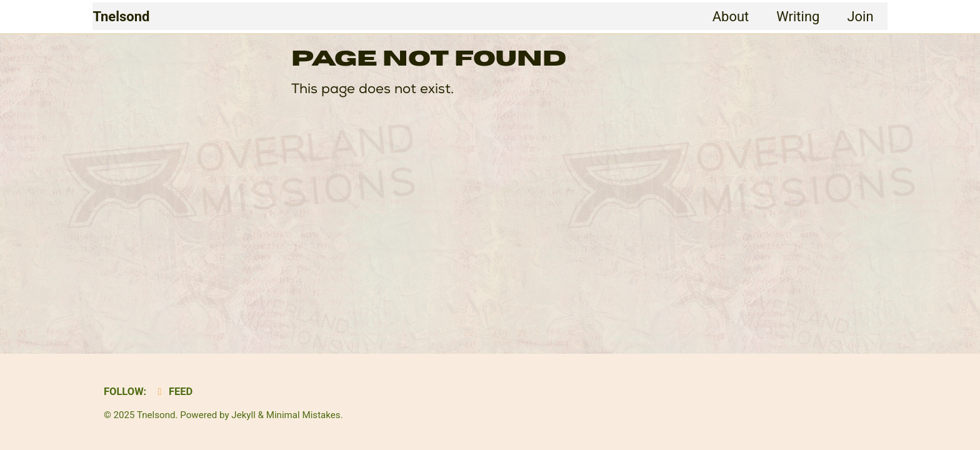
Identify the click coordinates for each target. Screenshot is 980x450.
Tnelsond (120, 16)
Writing (797, 16)
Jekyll (243, 415)
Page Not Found (428, 59)
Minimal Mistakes (303, 415)
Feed (172, 392)
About (730, 16)
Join (860, 16)
